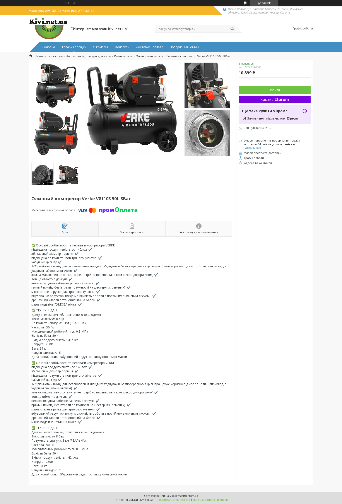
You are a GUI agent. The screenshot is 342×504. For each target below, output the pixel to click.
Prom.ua (193, 496)
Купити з (275, 99)
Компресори (123, 56)
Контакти (122, 47)
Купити (274, 90)
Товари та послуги (49, 56)
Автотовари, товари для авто (88, 56)
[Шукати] (232, 29)
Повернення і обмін (184, 47)
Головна (48, 47)
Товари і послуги (74, 47)
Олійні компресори (149, 56)
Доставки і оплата (149, 47)
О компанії (101, 47)
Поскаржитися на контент (173, 500)
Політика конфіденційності (210, 500)
